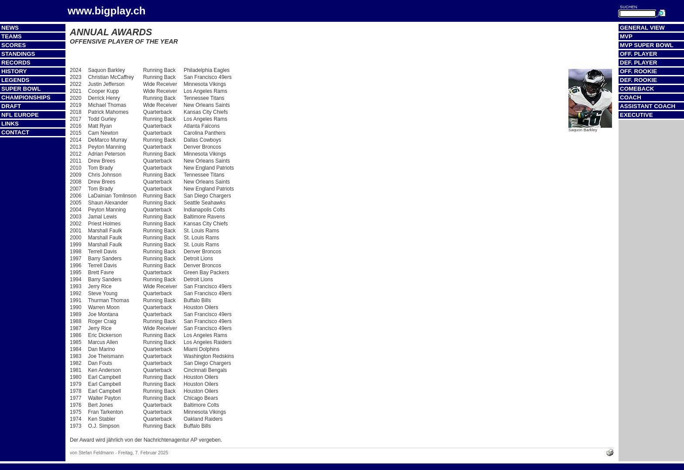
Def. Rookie (638, 80)
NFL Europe (20, 115)
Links (10, 123)
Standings (18, 54)
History (14, 71)
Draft (11, 106)
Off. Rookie (638, 71)
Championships (26, 97)
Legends (15, 80)
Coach (630, 97)
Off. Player (638, 54)
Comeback (637, 88)
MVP (626, 36)
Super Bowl (21, 88)
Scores (13, 45)
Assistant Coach (647, 106)
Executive (636, 115)
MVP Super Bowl (647, 45)
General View (642, 27)
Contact (15, 132)
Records (16, 62)
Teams (11, 36)
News (10, 27)
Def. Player (638, 62)
